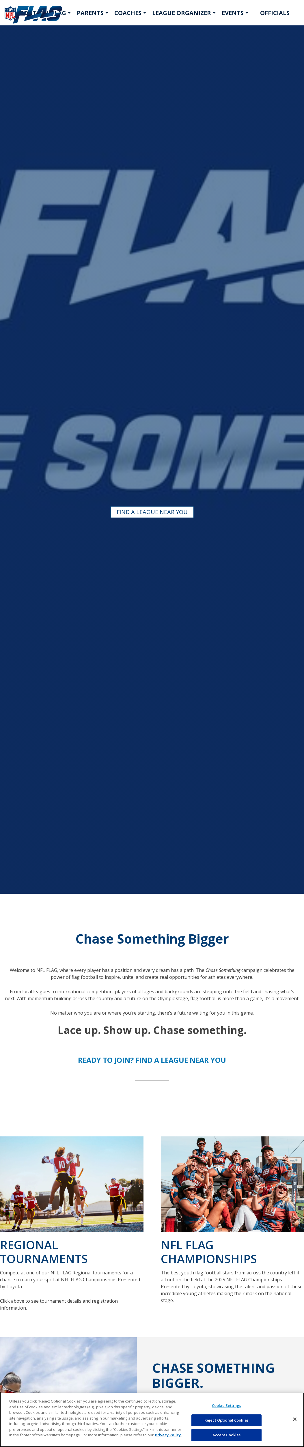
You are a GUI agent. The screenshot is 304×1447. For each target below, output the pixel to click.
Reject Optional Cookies (226, 1420)
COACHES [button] (127, 13)
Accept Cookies (226, 1434)
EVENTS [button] (233, 13)
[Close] (294, 1419)
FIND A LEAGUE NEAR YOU (152, 512)
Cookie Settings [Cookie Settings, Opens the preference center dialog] (226, 1405)
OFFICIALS (275, 13)
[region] (152, 1420)
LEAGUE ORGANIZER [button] (181, 13)
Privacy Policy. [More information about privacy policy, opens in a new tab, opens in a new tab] (168, 1434)
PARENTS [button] (90, 13)
